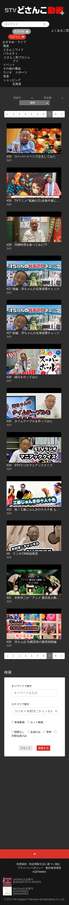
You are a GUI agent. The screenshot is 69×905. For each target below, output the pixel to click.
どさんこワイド (13, 49)
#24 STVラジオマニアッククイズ (30, 465)
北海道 (16, 83)
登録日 (23, 97)
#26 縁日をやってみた (22, 377)
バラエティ (10, 53)
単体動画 (19, 722)
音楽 (6, 76)
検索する (43, 748)
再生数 (53, 97)
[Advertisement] (34, 794)
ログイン (17, 36)
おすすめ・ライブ (14, 42)
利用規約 (22, 864)
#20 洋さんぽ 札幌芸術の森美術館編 (31, 641)
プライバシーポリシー (30, 867)
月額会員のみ (19, 735)
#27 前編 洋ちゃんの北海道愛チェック (33, 332)
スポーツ (21, 72)
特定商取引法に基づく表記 (44, 864)
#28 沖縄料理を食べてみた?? (27, 244)
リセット (25, 748)
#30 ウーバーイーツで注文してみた (31, 156)
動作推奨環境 (53, 867)
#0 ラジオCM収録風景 (22, 553)
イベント (9, 64)
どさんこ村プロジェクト (17, 59)
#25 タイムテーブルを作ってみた (30, 421)
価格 (39, 102)
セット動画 (36, 722)
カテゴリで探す (20, 704)
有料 (49, 731)
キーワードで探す (21, 686)
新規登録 (21, 31)
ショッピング (12, 80)
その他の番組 (12, 68)
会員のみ (35, 731)
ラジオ (7, 72)
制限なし (19, 731)
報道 (6, 45)
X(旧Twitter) (39, 871)
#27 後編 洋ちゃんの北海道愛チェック (33, 288)
